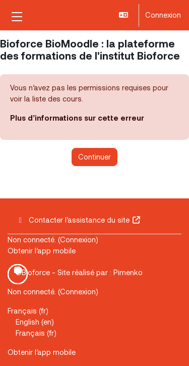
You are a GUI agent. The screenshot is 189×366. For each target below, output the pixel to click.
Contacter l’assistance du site (78, 219)
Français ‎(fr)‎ (28, 310)
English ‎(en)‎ (35, 321)
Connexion (163, 14)
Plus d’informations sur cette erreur (77, 117)
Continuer (94, 156)
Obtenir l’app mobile (42, 250)
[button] (124, 15)
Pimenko (128, 272)
